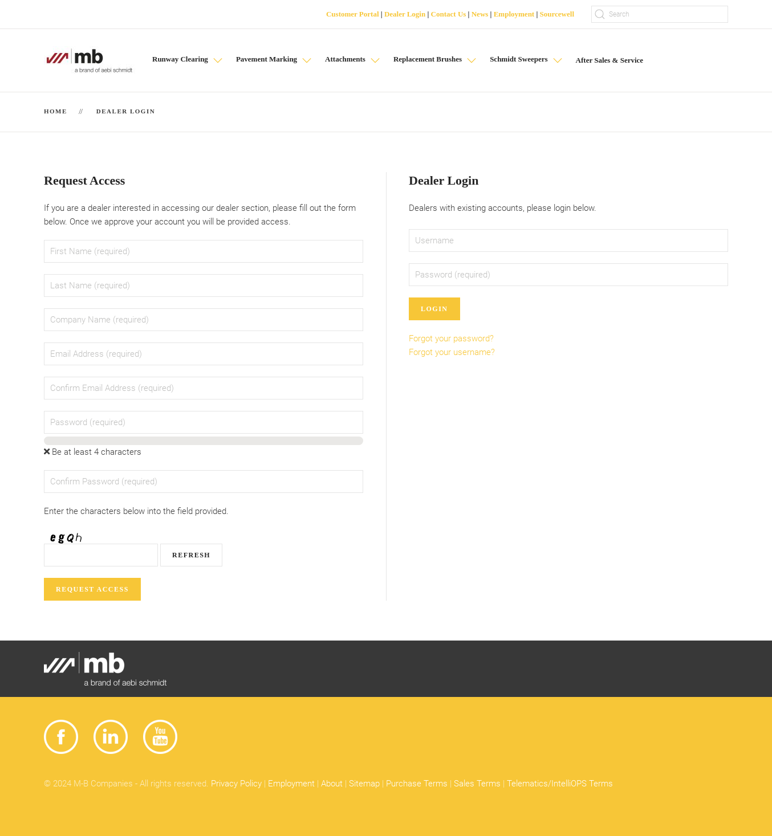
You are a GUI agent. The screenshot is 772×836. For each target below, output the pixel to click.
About (332, 783)
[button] (188, 60)
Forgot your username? (452, 352)
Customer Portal (352, 14)
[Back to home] (89, 60)
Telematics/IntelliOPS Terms (560, 783)
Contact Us (448, 14)
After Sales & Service (610, 60)
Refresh (191, 555)
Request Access (92, 589)
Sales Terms (477, 783)
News (480, 14)
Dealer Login (404, 14)
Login (434, 309)
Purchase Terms (417, 783)
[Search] (659, 14)
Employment (514, 14)
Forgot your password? (451, 338)
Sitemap (364, 783)
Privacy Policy (236, 783)
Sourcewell (557, 14)
